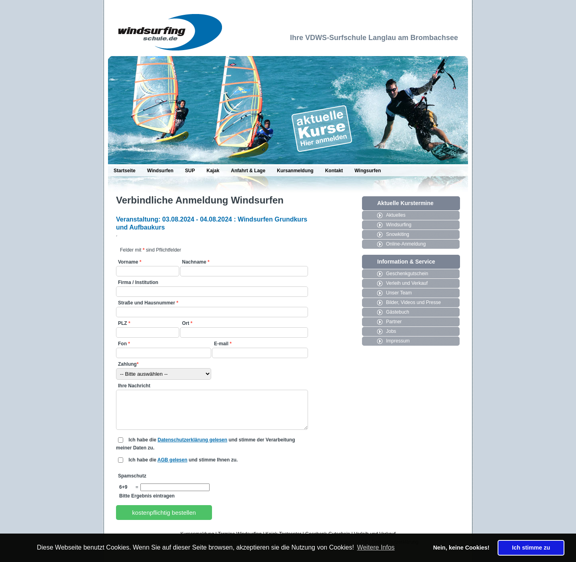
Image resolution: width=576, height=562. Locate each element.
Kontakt (334, 170)
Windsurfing (398, 225)
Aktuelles (396, 215)
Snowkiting (397, 234)
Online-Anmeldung (406, 244)
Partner (394, 321)
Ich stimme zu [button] (531, 547)
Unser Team (399, 293)
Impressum (398, 341)
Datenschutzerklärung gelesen (192, 440)
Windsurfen (160, 170)
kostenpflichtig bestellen (164, 512)
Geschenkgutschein (407, 273)
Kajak (212, 170)
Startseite (125, 170)
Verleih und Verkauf (407, 283)
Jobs (391, 331)
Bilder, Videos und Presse (413, 302)
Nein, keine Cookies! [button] (461, 547)
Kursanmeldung (295, 170)
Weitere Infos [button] (376, 547)
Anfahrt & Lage (248, 170)
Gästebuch (397, 312)
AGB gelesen (173, 460)
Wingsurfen (367, 170)
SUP (190, 170)
